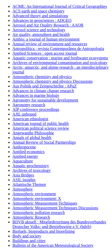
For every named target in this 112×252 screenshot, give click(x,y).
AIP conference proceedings (35, 109)
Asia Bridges (23, 175)
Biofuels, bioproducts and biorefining (43, 231)
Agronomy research (28, 105)
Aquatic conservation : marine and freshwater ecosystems (60, 58)
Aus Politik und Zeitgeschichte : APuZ (44, 86)
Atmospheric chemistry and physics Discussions (52, 81)
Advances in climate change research (43, 91)
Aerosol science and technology (38, 30)
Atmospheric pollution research (38, 212)
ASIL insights (24, 180)
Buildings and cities (28, 240)
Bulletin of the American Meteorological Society (52, 245)
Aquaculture (22, 161)
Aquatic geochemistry (30, 165)
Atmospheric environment (34, 194)
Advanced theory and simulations (40, 16)
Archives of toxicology (31, 170)
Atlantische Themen (29, 184)
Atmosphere (22, 189)
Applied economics (28, 151)
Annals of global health (31, 137)
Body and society (26, 236)
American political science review (40, 128)
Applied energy (25, 156)
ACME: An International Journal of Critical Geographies (59, 6)
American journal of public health (40, 123)
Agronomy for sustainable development (45, 100)
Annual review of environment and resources (49, 44)
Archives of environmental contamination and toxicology (60, 62)
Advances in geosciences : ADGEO (42, 20)
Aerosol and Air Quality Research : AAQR (47, 25)
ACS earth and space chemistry (38, 11)
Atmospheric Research (31, 217)
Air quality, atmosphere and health (41, 34)
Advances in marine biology (35, 95)
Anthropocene (24, 147)
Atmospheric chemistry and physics (42, 76)
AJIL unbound (24, 114)
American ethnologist (30, 119)
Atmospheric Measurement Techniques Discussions (55, 208)
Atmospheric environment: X (36, 198)
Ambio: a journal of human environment (46, 39)
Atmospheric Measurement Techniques (44, 203)
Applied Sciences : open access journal (44, 53)
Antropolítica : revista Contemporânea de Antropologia (58, 48)
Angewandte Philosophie (33, 133)
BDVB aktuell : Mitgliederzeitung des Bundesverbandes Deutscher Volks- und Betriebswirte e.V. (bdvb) (59, 224)
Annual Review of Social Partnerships (44, 142)
